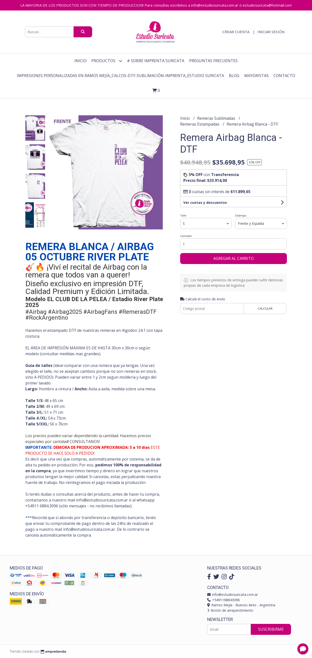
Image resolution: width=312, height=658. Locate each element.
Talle (183, 215)
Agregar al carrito (233, 258)
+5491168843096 (223, 600)
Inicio (80, 60)
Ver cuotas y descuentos (205, 202)
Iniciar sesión (270, 31)
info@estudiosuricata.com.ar (232, 594)
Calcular (265, 308)
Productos (106, 60)
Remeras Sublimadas (216, 118)
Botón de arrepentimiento (230, 610)
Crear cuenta (236, 31)
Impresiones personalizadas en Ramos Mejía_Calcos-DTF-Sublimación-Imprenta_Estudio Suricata (120, 75)
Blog (234, 75)
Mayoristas (256, 75)
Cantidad (186, 236)
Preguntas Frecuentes (213, 60)
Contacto (284, 75)
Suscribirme (271, 629)
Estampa (240, 215)
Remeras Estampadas (200, 124)
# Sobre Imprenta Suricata (155, 60)
